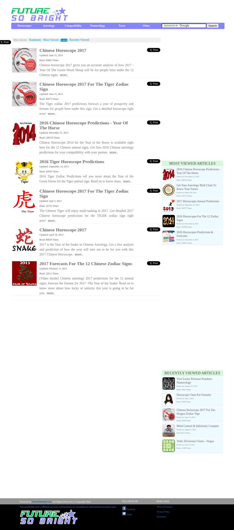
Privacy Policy (163, 512)
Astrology (49, 25)
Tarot (122, 25)
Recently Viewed (79, 40)
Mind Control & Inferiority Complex (198, 426)
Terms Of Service (165, 507)
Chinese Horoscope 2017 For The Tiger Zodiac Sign (84, 87)
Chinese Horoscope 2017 (63, 50)
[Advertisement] (150, 11)
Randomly (35, 40)
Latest (64, 40)
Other (146, 25)
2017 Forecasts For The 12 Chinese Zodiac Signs (86, 263)
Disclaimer (161, 517)
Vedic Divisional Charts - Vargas (195, 441)
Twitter (127, 514)
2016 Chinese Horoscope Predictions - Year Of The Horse (84, 125)
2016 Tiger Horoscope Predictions (72, 161)
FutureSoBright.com (42, 502)
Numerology (97, 25)
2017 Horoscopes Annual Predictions (198, 201)
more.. (64, 75)
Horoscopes (24, 25)
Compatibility (73, 25)
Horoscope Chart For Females (194, 394)
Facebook (128, 509)
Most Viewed (51, 40)
